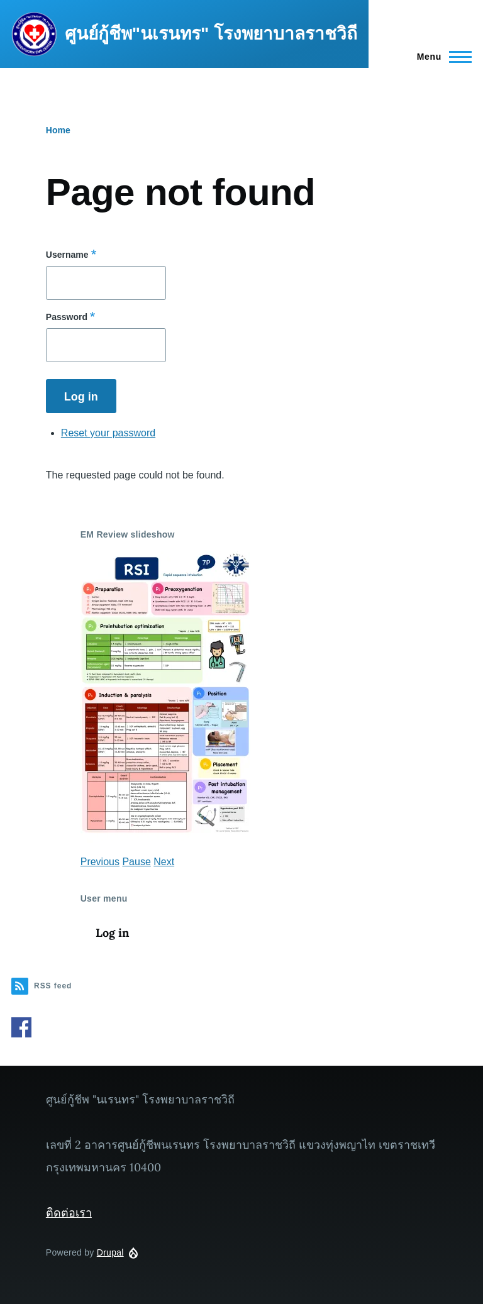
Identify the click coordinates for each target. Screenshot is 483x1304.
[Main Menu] (440, 56)
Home (58, 130)
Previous (99, 861)
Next (163, 861)
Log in (112, 933)
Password (66, 317)
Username (67, 255)
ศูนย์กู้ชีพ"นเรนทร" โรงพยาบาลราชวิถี (211, 33)
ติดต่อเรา (69, 1212)
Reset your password (108, 433)
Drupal (110, 1252)
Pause (136, 861)
